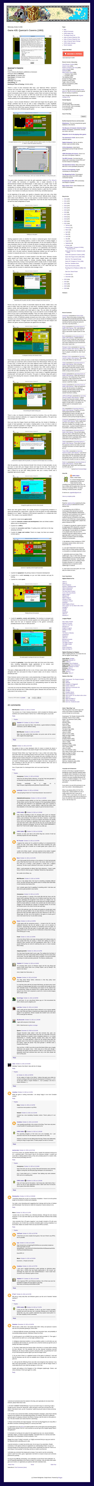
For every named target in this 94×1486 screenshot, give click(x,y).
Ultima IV (64, 613)
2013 (65, 205)
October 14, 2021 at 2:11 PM (23, 1212)
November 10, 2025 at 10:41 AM (29, 1030)
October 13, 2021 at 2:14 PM (31, 894)
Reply (13, 716)
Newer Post (11, 1464)
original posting (71, 503)
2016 (65, 212)
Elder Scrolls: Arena (67, 72)
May (67, 234)
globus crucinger (33, 1025)
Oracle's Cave (66, 66)
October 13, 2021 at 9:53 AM (31, 776)
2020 (65, 221)
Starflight (64, 609)
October (68, 245)
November (68, 274)
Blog (65, 29)
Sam (63, 408)
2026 (65, 288)
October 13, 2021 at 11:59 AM (34, 812)
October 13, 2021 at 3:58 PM (26, 1075)
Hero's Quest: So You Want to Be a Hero (72, 605)
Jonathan (14, 1092)
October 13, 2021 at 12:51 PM (27, 858)
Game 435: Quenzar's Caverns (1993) (75, 254)
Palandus (14, 1324)
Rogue (64, 631)
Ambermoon (65, 634)
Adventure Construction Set (73, 687)
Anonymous (65, 315)
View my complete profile (68, 496)
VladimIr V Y (20, 722)
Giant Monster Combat (68, 64)
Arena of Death (66, 69)
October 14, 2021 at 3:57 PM (30, 1233)
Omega (64, 610)
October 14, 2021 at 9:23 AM (29, 977)
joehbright (20, 790)
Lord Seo (19, 1007)
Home (32, 1464)
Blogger (60, 1477)
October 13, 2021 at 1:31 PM (25, 1092)
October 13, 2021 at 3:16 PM (27, 1105)
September (68, 243)
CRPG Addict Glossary (69, 43)
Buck (18, 858)
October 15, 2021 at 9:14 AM (31, 1278)
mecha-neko (15, 1150)
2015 (65, 210)
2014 (65, 207)
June (67, 236)
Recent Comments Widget (80, 469)
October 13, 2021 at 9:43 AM (23, 1063)
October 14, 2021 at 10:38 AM (27, 1196)
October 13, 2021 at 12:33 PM (31, 840)
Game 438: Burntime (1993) (72, 265)
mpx (18, 1242)
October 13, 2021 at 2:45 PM (28, 921)
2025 (65, 286)
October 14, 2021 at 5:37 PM (30, 1266)
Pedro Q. (64, 462)
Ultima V (64, 581)
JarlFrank (19, 1233)
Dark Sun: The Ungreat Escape (73, 259)
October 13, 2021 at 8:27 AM (24, 746)
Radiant (64, 374)
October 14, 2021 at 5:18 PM (27, 1242)
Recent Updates (68, 45)
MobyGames (65, 123)
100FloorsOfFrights (67, 396)
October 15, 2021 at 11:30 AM (30, 1007)
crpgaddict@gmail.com (75, 492)
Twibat (64, 362)
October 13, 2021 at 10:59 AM (30, 790)
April (67, 232)
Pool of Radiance (66, 585)
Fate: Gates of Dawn (67, 621)
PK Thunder (20, 840)
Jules (13, 1063)
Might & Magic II (66, 597)
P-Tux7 (14, 1294)
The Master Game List (69, 35)
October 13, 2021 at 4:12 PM (34, 951)
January (68, 225)
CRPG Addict (20, 812)
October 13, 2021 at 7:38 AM (31, 722)
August (67, 241)
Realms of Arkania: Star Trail (69, 67)
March (67, 230)
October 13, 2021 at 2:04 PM (32, 878)
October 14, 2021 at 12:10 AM (29, 1112)
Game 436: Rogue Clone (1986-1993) (75, 256)
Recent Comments (68, 31)
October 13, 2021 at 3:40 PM (32, 732)
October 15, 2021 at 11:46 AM (32, 1019)
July (67, 238)
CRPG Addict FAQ (68, 33)
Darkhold (64, 70)
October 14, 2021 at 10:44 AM (30, 1122)
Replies (16, 719)
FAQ (70, 544)
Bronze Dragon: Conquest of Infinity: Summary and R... (74, 248)
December (68, 276)
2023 (65, 281)
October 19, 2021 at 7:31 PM (34, 1307)
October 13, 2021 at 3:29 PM (28, 936)
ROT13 (22, 1426)
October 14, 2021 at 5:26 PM (28, 1258)
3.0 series (67, 623)
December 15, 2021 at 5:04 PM (26, 1324)
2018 (65, 216)
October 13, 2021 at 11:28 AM (38, 798)
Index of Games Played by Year (72, 39)
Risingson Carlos (66, 347)
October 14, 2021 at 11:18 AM (31, 1166)
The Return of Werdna (68, 633)
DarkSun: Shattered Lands (69, 586)
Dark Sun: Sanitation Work (72, 263)
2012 (65, 203)
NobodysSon (15, 1196)
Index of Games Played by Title (72, 37)
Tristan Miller (65, 451)
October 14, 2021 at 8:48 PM (31, 998)
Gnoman (19, 977)
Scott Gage (20, 998)
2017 (65, 214)
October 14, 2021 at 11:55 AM (34, 1180)
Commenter (65, 419)
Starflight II (65, 607)
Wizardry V (65, 636)
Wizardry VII (72, 660)
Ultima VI (68, 671)
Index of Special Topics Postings (72, 41)
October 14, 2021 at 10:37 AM (27, 1150)
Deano (18, 921)
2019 (65, 219)
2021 (65, 223)
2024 (65, 284)
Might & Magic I (66, 594)
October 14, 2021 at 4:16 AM (31, 963)
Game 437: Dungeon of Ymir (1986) (74, 261)
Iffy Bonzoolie (20, 1019)
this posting (73, 91)
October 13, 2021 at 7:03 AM (27, 709)
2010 (65, 199)
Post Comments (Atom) (21, 1467)
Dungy (64, 326)
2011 (65, 201)
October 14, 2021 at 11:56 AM (34, 1131)
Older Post (53, 1464)
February (68, 227)
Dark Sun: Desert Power (71, 271)
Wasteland (65, 612)
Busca (64, 430)
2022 (65, 279)
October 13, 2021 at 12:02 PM (34, 831)
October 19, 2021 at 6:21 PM (24, 1294)
